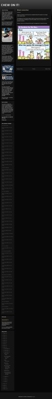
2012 (4, 347)
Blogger (33, 396)
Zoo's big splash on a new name (7, 357)
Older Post (47, 69)
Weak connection (6, 361)
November (6, 350)
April (5, 381)
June (5, 379)
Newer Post (19, 69)
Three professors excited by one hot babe (7, 373)
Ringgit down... (7, 370)
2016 (4, 340)
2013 (4, 345)
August (5, 376)
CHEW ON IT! (10, 5)
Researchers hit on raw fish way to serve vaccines (7, 367)
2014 (4, 343)
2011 (4, 383)
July (5, 378)
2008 (4, 388)
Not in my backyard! (6, 363)
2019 (4, 335)
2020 (4, 333)
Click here (4, 327)
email (4, 88)
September (6, 352)
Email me (4, 114)
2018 (4, 336)
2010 (4, 385)
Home (33, 69)
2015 (4, 342)
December (6, 348)
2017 (4, 338)
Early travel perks (6, 354)
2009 (4, 387)
